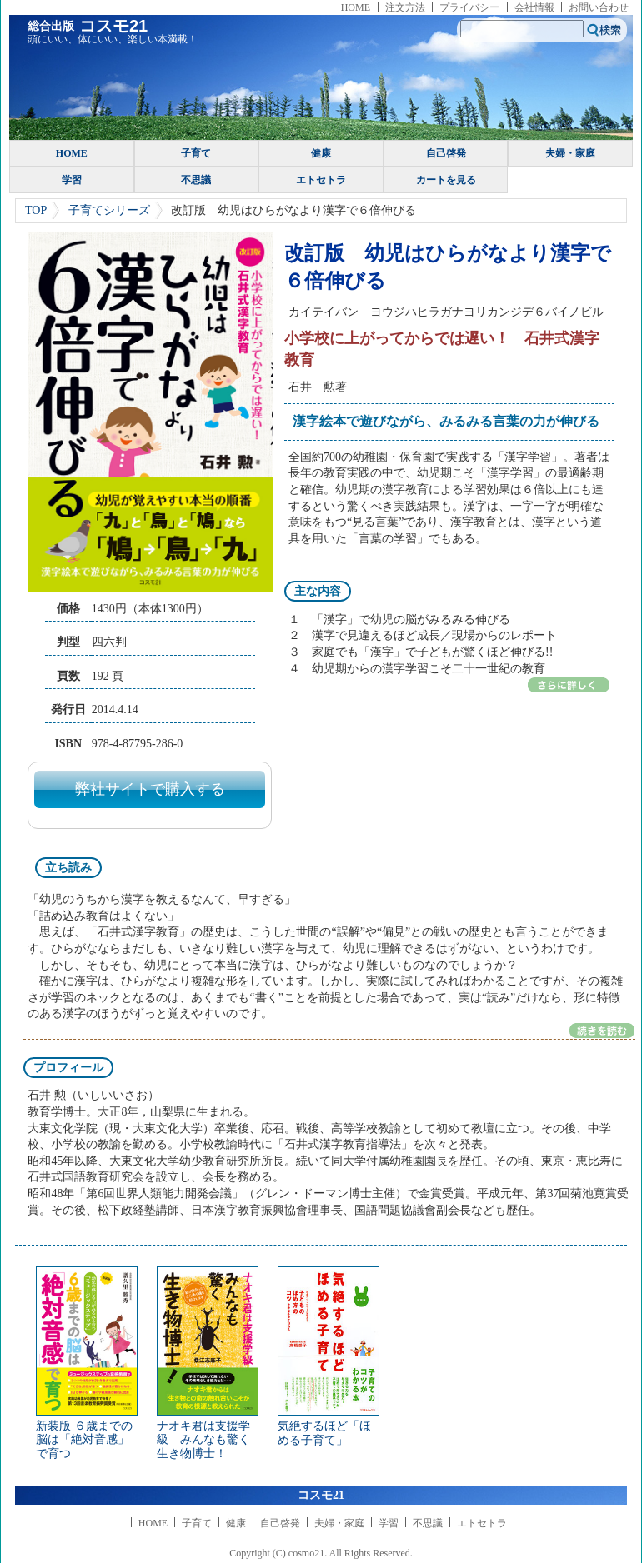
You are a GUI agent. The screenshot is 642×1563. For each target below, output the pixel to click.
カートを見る (446, 180)
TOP (36, 210)
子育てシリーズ (109, 210)
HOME (355, 7)
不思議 (196, 180)
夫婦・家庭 (570, 153)
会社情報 (534, 7)
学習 (72, 180)
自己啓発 (446, 153)
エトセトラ (321, 180)
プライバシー (469, 7)
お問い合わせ (599, 7)
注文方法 (405, 7)
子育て (196, 153)
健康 (321, 153)
